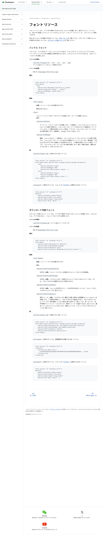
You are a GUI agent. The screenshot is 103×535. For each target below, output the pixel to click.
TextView (66, 185)
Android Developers (34, 18)
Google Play (62, 2)
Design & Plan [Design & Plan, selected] (36, 2)
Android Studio (95, 2)
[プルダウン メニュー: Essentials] (27, 2)
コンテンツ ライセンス (55, 409)
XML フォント (63, 38)
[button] (10, 14)
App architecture (9, 8)
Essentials (21, 2)
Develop (49, 2)
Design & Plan (45, 18)
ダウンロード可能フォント (56, 40)
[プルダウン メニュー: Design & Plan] (42, 2)
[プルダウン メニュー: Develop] (54, 2)
